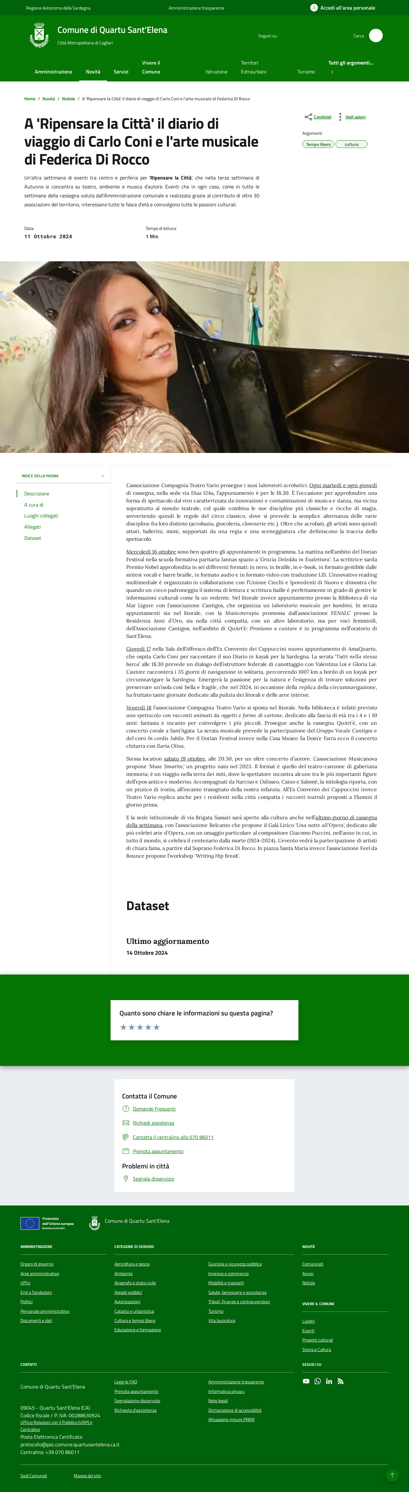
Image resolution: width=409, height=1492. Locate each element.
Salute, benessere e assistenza (237, 1292)
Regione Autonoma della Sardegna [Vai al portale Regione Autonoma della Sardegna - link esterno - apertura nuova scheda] (58, 7)
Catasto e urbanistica (134, 1311)
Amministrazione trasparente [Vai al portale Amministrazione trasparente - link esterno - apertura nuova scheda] (196, 7)
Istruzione (217, 71)
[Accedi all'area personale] (343, 7)
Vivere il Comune (151, 67)
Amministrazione (53, 71)
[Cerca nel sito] (376, 35)
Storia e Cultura (316, 1349)
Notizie (308, 1282)
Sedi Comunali (33, 1476)
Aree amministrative (39, 1273)
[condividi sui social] (317, 117)
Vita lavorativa (221, 1320)
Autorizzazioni (127, 1301)
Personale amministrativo (44, 1311)
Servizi (121, 71)
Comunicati (312, 1263)
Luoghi (308, 1321)
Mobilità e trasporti (226, 1282)
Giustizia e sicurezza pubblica (235, 1263)
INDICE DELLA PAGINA (63, 476)
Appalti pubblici (128, 1292)
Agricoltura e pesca (132, 1263)
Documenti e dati (36, 1320)
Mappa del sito (87, 1476)
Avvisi (307, 1273)
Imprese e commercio (228, 1273)
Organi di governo (36, 1263)
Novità (93, 71)
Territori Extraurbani (253, 67)
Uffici (25, 1282)
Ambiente (123, 1273)
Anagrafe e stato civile (135, 1282)
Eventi (308, 1330)
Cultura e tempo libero (134, 1320)
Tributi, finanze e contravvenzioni (239, 1301)
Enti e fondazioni (36, 1292)
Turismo (306, 71)
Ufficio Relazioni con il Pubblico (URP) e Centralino (56, 1426)
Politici (26, 1301)
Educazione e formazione (137, 1329)
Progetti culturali (317, 1339)
